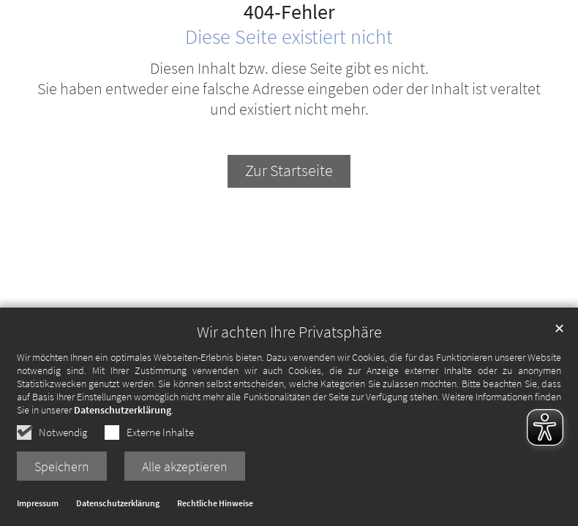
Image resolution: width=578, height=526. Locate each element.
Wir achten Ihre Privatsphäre (289, 334)
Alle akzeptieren (185, 468)
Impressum (38, 505)
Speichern (61, 468)
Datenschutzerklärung (122, 412)
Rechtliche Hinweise (215, 505)
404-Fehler (289, 12)
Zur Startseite (289, 170)
